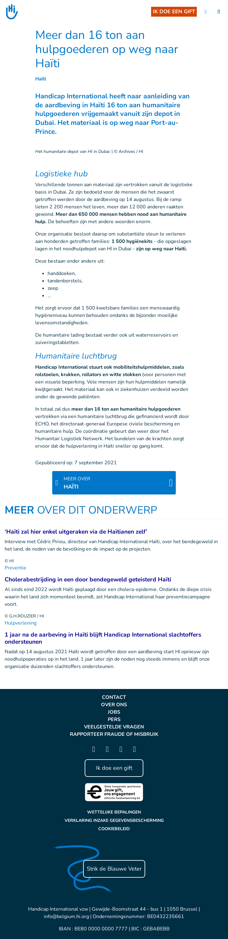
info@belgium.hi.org (66, 916)
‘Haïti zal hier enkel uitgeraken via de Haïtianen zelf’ (76, 532)
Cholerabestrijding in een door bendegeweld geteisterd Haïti (88, 580)
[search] (219, 11)
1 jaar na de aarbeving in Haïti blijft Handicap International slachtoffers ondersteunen (103, 638)
